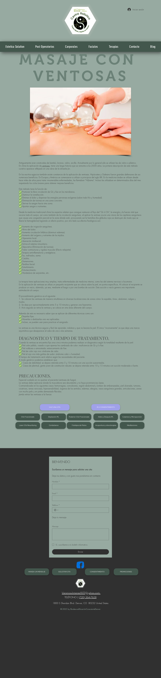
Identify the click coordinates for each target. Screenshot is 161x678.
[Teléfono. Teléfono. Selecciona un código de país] (56, 510)
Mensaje (55, 526)
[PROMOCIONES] (126, 571)
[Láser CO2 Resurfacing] (27, 425)
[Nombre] (79, 486)
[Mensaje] (80, 534)
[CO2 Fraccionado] (27, 417)
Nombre (56, 481)
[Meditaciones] (132, 425)
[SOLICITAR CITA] (64, 571)
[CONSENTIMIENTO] (97, 571)
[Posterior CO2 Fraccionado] (79, 417)
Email (55, 493)
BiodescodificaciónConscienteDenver (85, 609)
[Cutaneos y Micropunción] (132, 417)
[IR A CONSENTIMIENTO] (105, 407)
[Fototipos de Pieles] (79, 425)
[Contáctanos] (53, 425)
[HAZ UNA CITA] (55, 407)
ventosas (46, 165)
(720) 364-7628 (87, 597)
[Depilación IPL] (53, 417)
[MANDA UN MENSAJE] (37, 571)
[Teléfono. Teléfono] (83, 510)
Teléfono (56, 505)
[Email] (79, 498)
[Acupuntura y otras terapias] (105, 425)
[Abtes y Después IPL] (105, 417)
